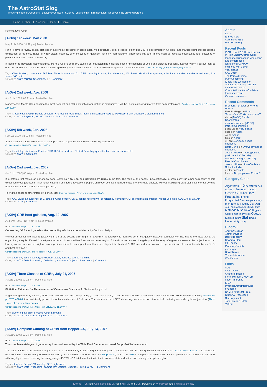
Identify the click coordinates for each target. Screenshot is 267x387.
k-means (56, 312)
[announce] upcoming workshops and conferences (243, 59)
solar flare (169, 73)
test (189, 198)
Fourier (42, 151)
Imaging (244, 203)
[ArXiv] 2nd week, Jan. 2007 (26, 167)
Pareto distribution (141, 73)
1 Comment (55, 79)
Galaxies (49, 260)
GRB (83, 73)
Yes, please (231, 69)
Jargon (255, 203)
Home (16, 22)
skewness (120, 113)
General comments (235, 96)
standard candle (186, 73)
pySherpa (230, 249)
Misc (240, 210)
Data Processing (33, 260)
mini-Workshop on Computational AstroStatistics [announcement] (241, 90)
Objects (73, 260)
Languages (236, 207)
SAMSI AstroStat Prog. (238, 292)
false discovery (32, 257)
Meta (257, 207)
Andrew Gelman (234, 230)
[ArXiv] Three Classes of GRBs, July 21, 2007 (40, 274)
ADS (227, 267)
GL (77, 73)
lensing (66, 257)
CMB (74, 198)
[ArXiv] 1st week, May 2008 (26, 38)
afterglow (17, 257)
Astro (253, 186)
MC (244, 207)
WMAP (196, 198)
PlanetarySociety (234, 246)
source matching (81, 257)
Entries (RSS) (81, 383)
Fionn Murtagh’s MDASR (239, 276)
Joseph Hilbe (232, 152)
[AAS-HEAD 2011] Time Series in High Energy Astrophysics (242, 53)
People (65, 22)
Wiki (131, 354)
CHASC (252, 189)
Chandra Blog (232, 240)
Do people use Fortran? (247, 173)
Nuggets (256, 210)
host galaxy (54, 257)
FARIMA (47, 73)
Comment (31, 153)
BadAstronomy (233, 236)
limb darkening (116, 73)
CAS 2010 (231, 72)
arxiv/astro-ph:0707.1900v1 (27, 340)
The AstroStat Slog (33, 8)
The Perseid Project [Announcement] (236, 77)
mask (78, 113)
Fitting (245, 196)
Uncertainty (39, 79)
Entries (232, 36)
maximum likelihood (94, 113)
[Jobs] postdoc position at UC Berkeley (242, 154)
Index (53, 22)
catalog (50, 198)
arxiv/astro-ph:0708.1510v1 (27, 226)
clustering (17, 312)
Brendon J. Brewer (235, 105)
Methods (50, 116)
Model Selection (168, 198)
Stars (238, 218)
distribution (31, 151)
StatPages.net (233, 298)
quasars (157, 73)
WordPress (162, 383)
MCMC (28, 79)
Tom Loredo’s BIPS (236, 301)
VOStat (229, 304)
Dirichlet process (33, 312)
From (243, 113)
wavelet (128, 151)
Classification (19, 73)
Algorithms (232, 186)
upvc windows (233, 123)
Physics (246, 213)
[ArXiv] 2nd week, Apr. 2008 (26, 92)
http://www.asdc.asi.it (185, 350)
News (247, 210)
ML (127, 73)
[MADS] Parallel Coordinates (237, 118)
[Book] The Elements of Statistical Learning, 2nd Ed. (240, 83)
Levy (90, 73)
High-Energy (232, 203)
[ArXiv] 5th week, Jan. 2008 (26, 130)
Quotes (256, 213)
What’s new (231, 258)
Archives (40, 22)
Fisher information (64, 73)
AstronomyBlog (233, 233)
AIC (14, 198)
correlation (121, 198)
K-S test (59, 113)
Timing (82, 366)
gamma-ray (61, 260)
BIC (42, 198)
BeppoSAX (108, 354)
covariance (35, 73)
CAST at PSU (232, 270)
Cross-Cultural (236, 193)
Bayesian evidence (28, 198)
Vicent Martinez (155, 113)
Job (227, 207)
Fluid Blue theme (183, 383)
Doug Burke (231, 146)
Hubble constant (44, 113)
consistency (107, 198)
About (28, 22)
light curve (100, 73)
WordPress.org (233, 42)
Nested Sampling (84, 151)
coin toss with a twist (236, 66)
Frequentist (232, 200)
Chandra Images (234, 273)
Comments (234, 39)
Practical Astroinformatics (239, 285)
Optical (238, 213)
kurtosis (69, 113)
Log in (228, 33)
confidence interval (88, 198)
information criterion (146, 198)
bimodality (17, 151)
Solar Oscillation (136, 113)
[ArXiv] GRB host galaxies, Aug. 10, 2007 (37, 215)
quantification (102, 151)
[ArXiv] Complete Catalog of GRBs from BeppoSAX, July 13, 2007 (56, 329)
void (21, 76)
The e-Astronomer (235, 255)
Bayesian (29, 116)
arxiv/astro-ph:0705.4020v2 (27, 285)
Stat (58, 116)
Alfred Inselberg (234, 158)
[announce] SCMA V (236, 63)
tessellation (202, 73)
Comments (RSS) (104, 383)
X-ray (90, 366)
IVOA (228, 282)
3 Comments (71, 116)
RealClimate (232, 252)
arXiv (20, 79)
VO (15, 76)
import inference (234, 279)
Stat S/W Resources (236, 294)
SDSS (109, 113)
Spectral (72, 366)
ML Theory (231, 243)
